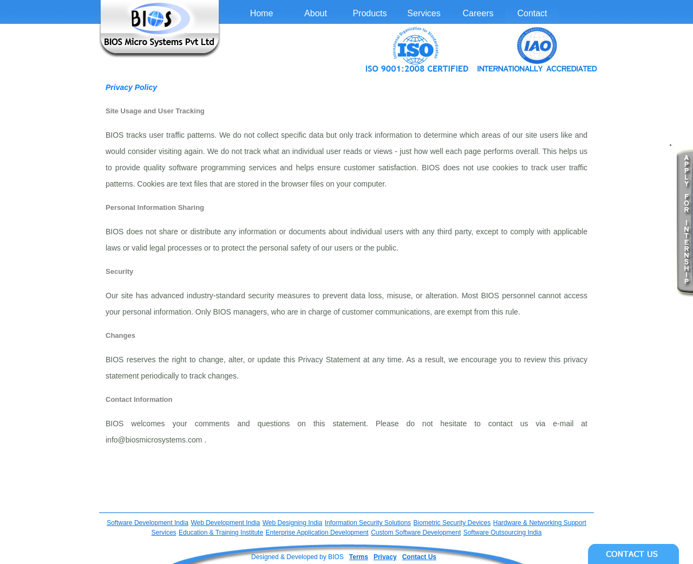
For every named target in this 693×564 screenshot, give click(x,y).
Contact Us (419, 557)
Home (261, 13)
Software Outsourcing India (502, 532)
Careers (478, 13)
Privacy (385, 557)
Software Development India (147, 523)
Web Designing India (293, 523)
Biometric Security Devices (452, 523)
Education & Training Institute (221, 532)
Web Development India (225, 523)
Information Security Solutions (368, 523)
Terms (358, 557)
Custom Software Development (416, 532)
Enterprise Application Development (317, 532)
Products (369, 13)
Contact (532, 13)
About (315, 13)
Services (423, 13)
